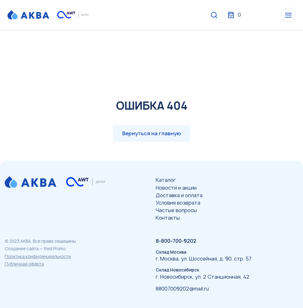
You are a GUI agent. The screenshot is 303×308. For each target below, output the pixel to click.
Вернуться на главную (151, 133)
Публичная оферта (24, 264)
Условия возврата (178, 202)
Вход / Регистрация (249, 15)
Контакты (168, 217)
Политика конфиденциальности (38, 256)
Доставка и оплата (179, 195)
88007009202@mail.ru (182, 288)
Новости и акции (176, 187)
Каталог (166, 179)
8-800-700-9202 (176, 240)
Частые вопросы (176, 210)
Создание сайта (22, 248)
